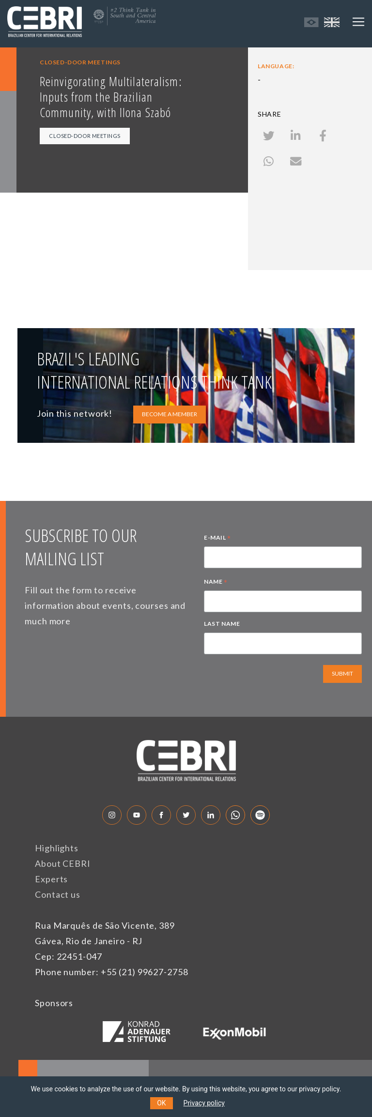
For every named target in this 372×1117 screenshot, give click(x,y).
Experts (51, 879)
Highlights (56, 848)
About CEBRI (63, 863)
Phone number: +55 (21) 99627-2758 (111, 971)
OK (161, 1103)
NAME (216, 582)
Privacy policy (204, 1103)
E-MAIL (217, 538)
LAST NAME (222, 623)
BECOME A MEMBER (169, 414)
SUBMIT (342, 673)
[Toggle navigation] (358, 21)
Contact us (57, 894)
